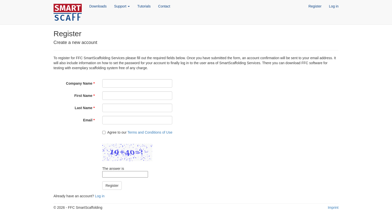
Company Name (80, 83)
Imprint (333, 208)
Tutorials (143, 6)
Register (315, 6)
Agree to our (137, 132)
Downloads (97, 6)
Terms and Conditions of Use (150, 132)
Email (89, 120)
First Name (84, 96)
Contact (164, 6)
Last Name (85, 108)
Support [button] (122, 6)
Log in (333, 6)
